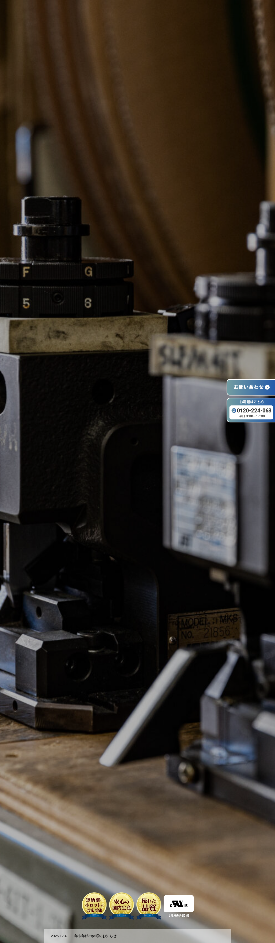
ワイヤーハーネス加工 (198, 12)
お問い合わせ (258, 12)
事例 (222, 12)
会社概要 (237, 12)
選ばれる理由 (167, 12)
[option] (137, 471)
